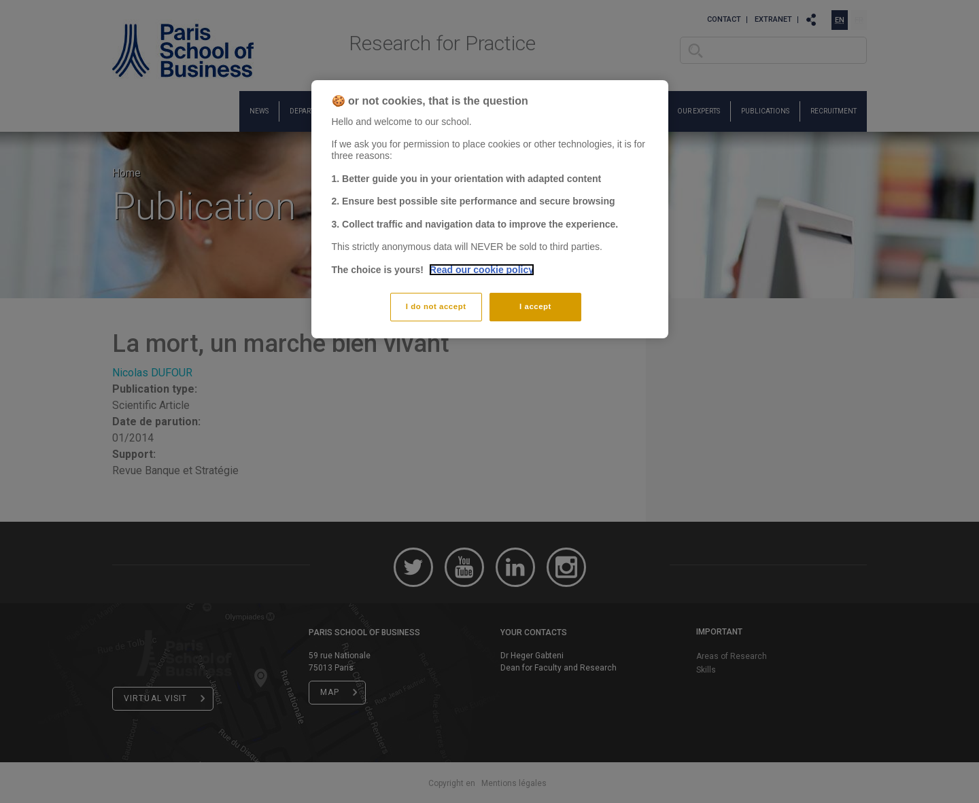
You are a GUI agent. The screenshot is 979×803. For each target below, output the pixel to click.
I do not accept (436, 306)
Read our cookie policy (482, 269)
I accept (535, 306)
